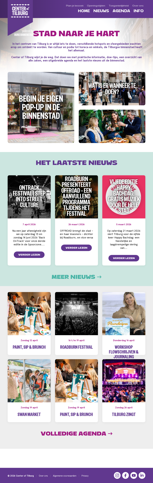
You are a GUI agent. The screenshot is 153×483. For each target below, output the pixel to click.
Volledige (76, 447)
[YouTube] (133, 475)
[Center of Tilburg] (20, 18)
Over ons (43, 475)
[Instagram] (117, 475)
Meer (76, 280)
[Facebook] (125, 475)
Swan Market (29, 428)
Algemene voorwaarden (64, 475)
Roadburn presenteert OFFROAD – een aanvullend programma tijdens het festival (76, 197)
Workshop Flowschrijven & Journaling (124, 356)
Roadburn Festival (76, 351)
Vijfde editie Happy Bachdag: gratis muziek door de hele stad (124, 198)
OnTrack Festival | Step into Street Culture (29, 197)
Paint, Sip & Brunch (29, 351)
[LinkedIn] (142, 475)
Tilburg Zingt (124, 428)
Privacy (84, 475)
